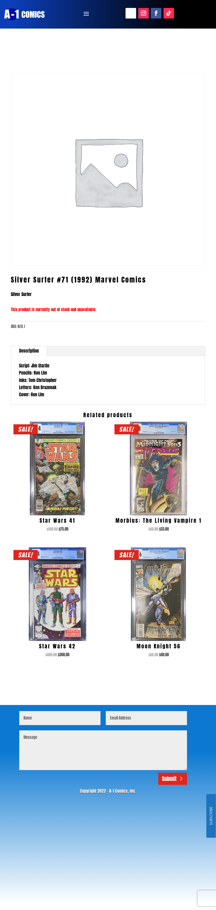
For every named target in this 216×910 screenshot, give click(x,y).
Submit (169, 779)
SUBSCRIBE (210, 816)
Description (29, 351)
